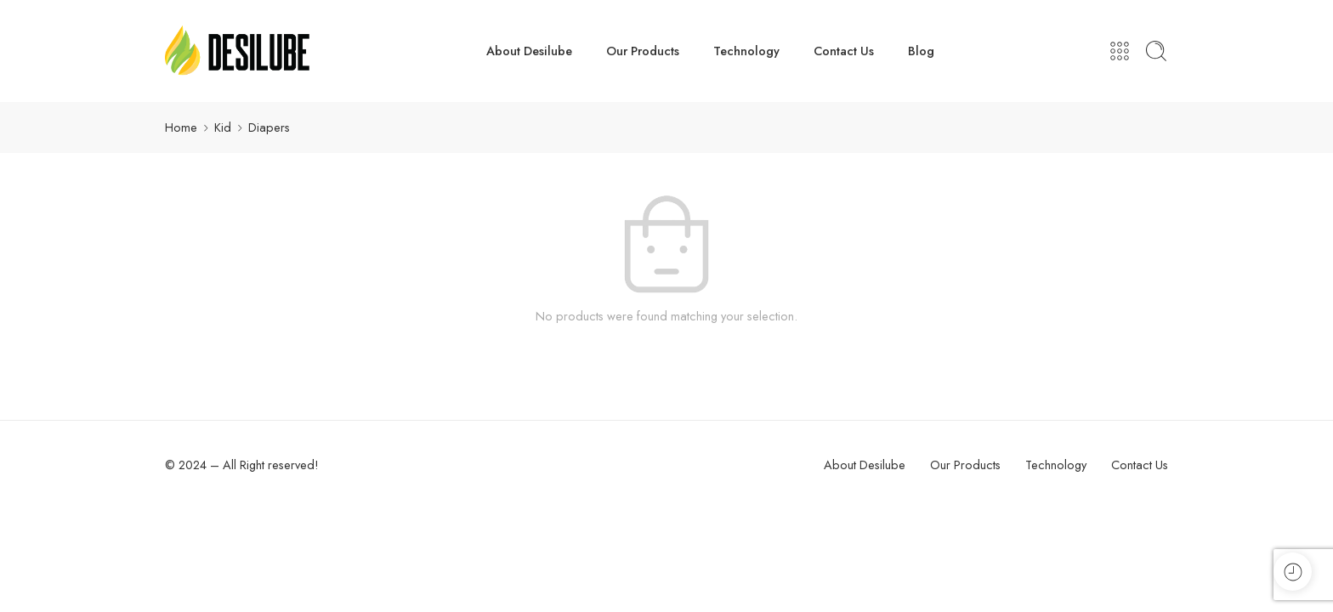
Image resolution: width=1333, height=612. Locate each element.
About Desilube (529, 51)
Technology (746, 51)
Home (181, 127)
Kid (222, 127)
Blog (921, 51)
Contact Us (844, 51)
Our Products (642, 51)
